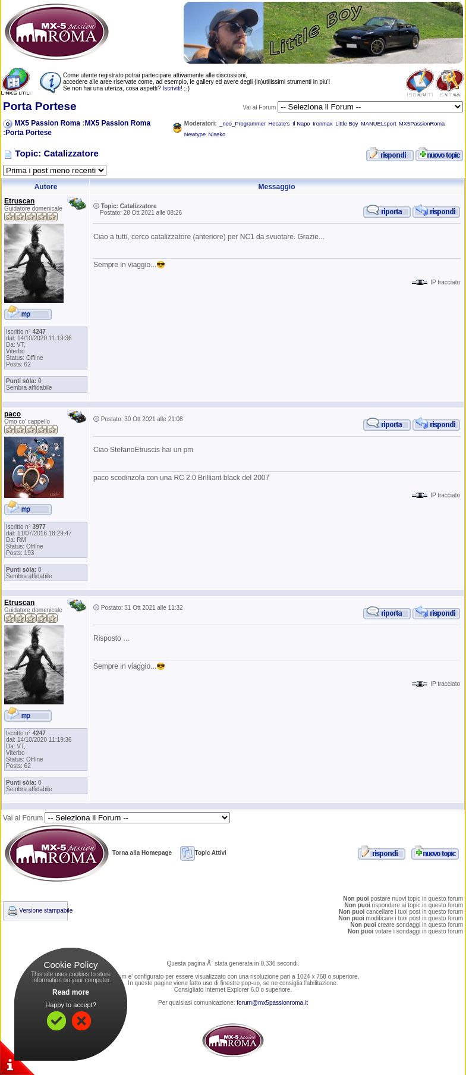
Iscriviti (171, 88)
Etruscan (19, 201)
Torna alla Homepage (87, 853)
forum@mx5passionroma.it (272, 1002)
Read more (70, 992)
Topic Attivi (203, 853)
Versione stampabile (46, 910)
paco (12, 414)
